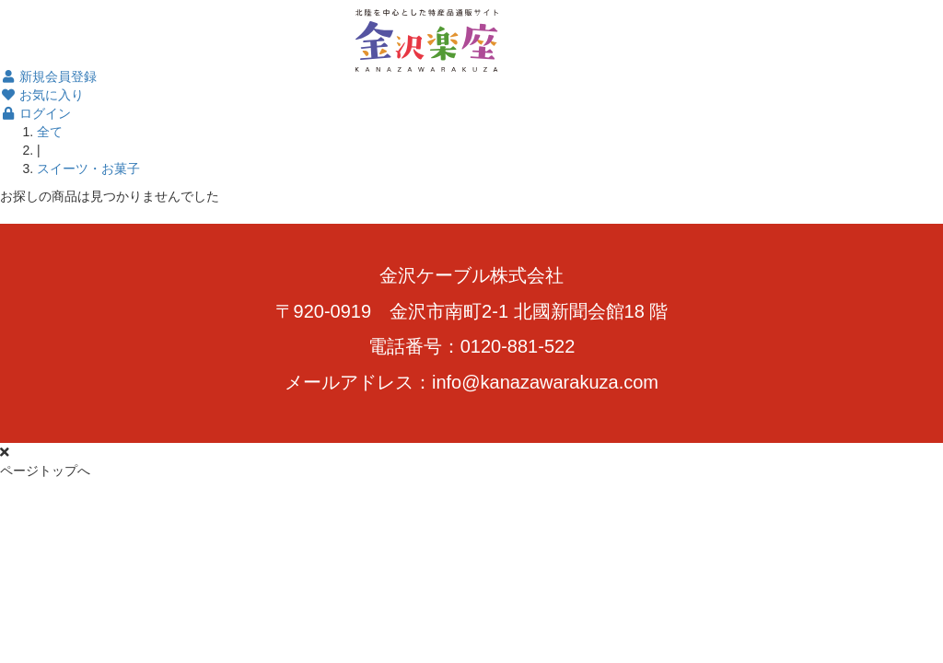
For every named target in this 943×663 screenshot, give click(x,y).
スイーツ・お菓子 (88, 168)
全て (50, 131)
